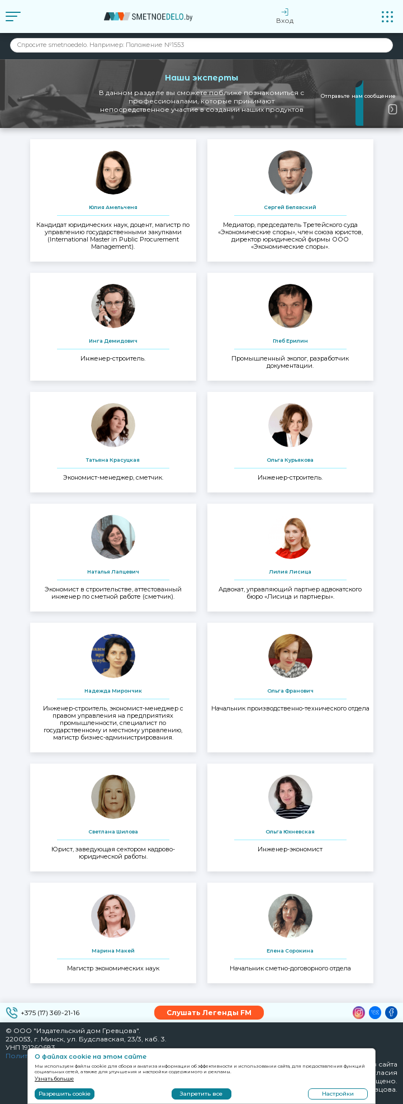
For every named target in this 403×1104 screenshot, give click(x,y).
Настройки (338, 1093)
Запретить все (201, 1093)
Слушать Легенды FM (209, 1012)
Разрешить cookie (65, 1093)
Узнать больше (54, 1078)
